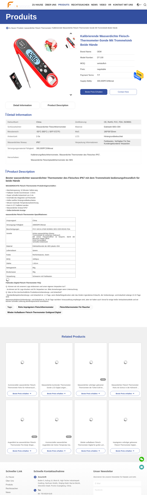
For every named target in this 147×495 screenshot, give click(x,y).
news (94, 5)
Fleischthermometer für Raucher (75, 307)
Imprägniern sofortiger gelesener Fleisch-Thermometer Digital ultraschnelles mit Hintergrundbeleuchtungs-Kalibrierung (125, 443)
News (8, 492)
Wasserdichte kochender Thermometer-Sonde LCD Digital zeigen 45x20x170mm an (56, 386)
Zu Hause (37, 5)
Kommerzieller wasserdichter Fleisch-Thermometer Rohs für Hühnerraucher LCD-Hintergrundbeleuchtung (22, 386)
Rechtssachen (12, 488)
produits (63, 5)
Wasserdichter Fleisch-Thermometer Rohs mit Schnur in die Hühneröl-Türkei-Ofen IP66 (125, 386)
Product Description (58, 105)
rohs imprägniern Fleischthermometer (35, 307)
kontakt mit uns (123, 5)
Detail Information (22, 105)
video (103, 5)
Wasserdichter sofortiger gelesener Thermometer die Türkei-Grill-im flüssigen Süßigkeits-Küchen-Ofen (91, 386)
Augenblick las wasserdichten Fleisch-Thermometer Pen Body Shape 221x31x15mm (22, 443)
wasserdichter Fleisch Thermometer (37, 28)
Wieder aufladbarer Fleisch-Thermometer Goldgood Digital (34, 312)
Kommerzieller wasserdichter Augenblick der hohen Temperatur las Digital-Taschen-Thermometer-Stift (56, 443)
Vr (109, 5)
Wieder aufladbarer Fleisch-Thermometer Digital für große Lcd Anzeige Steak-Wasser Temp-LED (91, 443)
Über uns (50, 5)
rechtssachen (80, 5)
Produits (20, 28)
